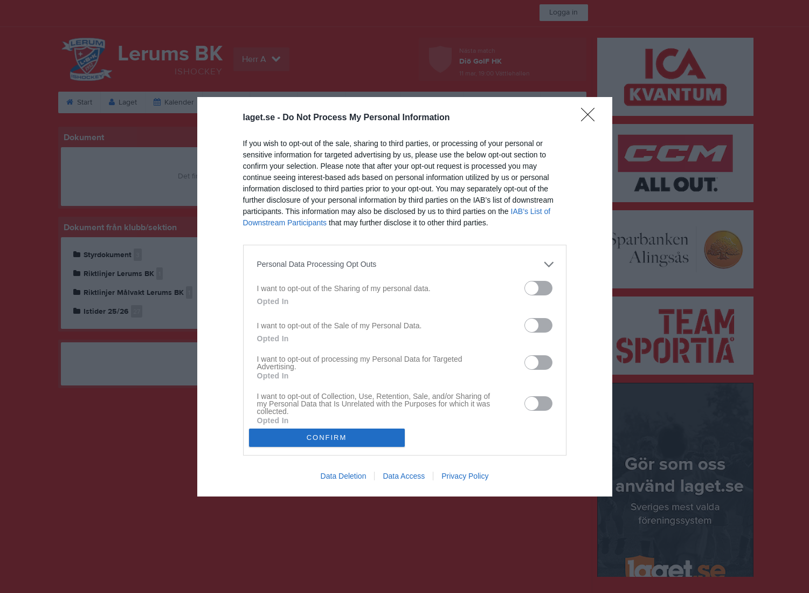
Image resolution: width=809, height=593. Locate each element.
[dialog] (404, 297)
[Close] (591, 118)
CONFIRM (327, 437)
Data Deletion (344, 476)
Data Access (404, 476)
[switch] (538, 288)
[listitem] (404, 264)
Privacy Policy (464, 476)
